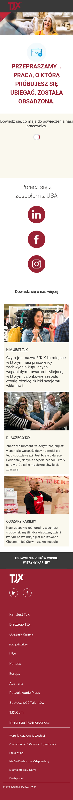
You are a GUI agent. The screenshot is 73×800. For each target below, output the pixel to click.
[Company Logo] (15, 6)
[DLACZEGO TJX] (36, 433)
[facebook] (27, 592)
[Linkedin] (13, 592)
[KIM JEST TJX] (36, 347)
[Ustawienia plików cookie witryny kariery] (36, 560)
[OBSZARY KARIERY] (36, 511)
